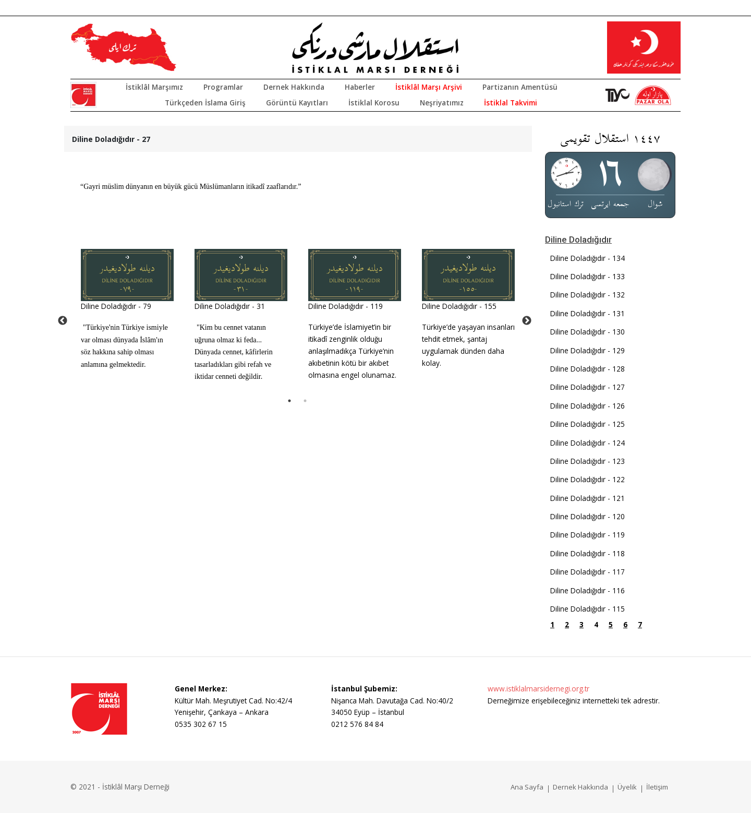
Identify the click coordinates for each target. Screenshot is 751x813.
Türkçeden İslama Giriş (205, 102)
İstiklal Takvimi (510, 102)
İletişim (657, 787)
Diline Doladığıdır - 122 (587, 479)
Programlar (223, 87)
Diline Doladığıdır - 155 (459, 306)
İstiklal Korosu (373, 102)
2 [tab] (305, 401)
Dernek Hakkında (293, 87)
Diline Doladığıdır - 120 (587, 516)
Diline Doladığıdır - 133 (587, 276)
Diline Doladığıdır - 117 (587, 572)
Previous (62, 321)
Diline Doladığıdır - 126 (587, 406)
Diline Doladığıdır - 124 (587, 443)
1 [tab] (289, 401)
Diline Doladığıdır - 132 (587, 295)
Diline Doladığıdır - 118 (587, 553)
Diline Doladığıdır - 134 (587, 258)
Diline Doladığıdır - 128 (587, 369)
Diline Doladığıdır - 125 (587, 424)
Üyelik (627, 787)
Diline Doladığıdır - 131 (587, 313)
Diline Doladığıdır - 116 (587, 590)
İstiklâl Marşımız (154, 87)
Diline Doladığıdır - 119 (345, 306)
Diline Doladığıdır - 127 (587, 387)
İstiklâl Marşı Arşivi (428, 87)
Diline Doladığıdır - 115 (587, 609)
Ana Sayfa (527, 787)
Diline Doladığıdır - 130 (587, 332)
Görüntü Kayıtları (297, 102)
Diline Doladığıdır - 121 (587, 498)
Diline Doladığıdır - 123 (587, 461)
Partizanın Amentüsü (520, 87)
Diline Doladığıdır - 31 (230, 306)
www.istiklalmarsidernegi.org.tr (538, 689)
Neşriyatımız (442, 102)
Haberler (360, 87)
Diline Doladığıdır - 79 (116, 306)
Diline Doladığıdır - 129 (587, 350)
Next (526, 321)
